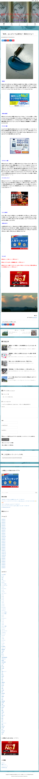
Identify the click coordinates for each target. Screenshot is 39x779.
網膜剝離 (3, 701)
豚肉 (2, 718)
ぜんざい (3, 582)
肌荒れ (3, 707)
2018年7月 (3, 559)
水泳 (2, 677)
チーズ (3, 619)
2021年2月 (3, 525)
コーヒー (3, 604)
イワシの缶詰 (4, 583)
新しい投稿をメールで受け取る (7, 445)
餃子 (2, 729)
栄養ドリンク (4, 671)
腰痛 (2, 710)
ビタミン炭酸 (4, 626)
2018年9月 (3, 556)
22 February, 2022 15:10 (6, 507)
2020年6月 (3, 533)
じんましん (4, 580)
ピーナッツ (4, 627)
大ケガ (3, 655)
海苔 (2, 679)
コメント (3, 406)
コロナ (3, 602)
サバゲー (3, 605)
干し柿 (3, 663)
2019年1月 (3, 550)
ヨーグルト (4, 640)
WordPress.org (4, 767)
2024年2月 (3, 519)
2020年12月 (4, 528)
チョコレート (4, 618)
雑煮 (2, 719)
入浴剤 (3, 651)
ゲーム (3, 599)
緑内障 (3, 702)
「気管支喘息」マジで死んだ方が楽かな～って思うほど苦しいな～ (21, 369)
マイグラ (3, 635)
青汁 (2, 721)
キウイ (3, 594)
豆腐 (2, 716)
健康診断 (3, 649)
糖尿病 (3, 696)
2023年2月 (3, 522)
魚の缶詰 (3, 730)
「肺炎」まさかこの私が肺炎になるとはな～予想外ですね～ (20, 361)
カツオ (3, 590)
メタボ (3, 638)
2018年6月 (3, 561)
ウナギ (3, 587)
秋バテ (3, 694)
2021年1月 (3, 527)
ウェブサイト (4, 430)
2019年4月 (3, 545)
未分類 (3, 668)
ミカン (3, 637)
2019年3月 (3, 547)
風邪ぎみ (3, 726)
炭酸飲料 (3, 682)
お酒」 (3, 577)
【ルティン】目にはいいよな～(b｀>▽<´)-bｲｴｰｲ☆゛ (11, 504)
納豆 (2, 699)
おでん (3, 576)
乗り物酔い (4, 646)
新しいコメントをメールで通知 (7, 442)
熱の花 (3, 685)
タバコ (3, 615)
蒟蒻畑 (3, 712)
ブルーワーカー (4, 630)
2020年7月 (3, 531)
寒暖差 (3, 660)
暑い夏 (3, 666)
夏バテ (3, 654)
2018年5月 (3, 563)
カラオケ (3, 591)
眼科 (2, 691)
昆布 (36, 315)
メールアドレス (5, 425)
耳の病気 (3, 705)
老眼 (2, 704)
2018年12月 (4, 552)
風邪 (2, 724)
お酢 (2, 579)
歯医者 (3, 676)
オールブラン (4, 588)
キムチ (3, 596)
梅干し (3, 674)
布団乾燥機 (4, 662)
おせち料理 (4, 574)
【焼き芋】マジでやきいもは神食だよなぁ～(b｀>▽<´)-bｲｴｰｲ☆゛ (13, 499)
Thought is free (25, 776)
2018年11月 (4, 553)
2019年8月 (3, 539)
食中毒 (3, 727)
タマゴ (3, 616)
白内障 (3, 690)
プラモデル (4, 632)
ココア (3, 601)
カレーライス (4, 593)
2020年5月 (3, 534)
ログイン (3, 762)
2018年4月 (3, 564)
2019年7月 (3, 541)
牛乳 (2, 687)
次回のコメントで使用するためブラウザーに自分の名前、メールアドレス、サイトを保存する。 (19, 436)
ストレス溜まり (4, 612)
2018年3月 (3, 566)
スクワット (4, 610)
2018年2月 (3, 567)
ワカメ (3, 644)
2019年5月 (3, 544)
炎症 (2, 680)
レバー (3, 641)
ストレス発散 (4, 613)
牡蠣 (2, 688)
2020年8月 (3, 530)
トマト (3, 621)
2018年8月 (3, 558)
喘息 (2, 652)
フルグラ (3, 629)
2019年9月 (3, 538)
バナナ (3, 624)
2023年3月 (3, 520)
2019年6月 (3, 542)
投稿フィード (4, 764)
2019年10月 (4, 536)
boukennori (35, 317)
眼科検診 (3, 693)
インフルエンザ (4, 585)
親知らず (3, 715)
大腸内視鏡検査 (4, 657)
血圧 (2, 713)
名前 (3, 420)
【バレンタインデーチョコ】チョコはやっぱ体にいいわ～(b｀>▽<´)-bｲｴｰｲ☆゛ (16, 505)
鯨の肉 (3, 732)
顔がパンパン (4, 723)
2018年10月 (4, 555)
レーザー (3, 643)
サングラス (4, 607)
